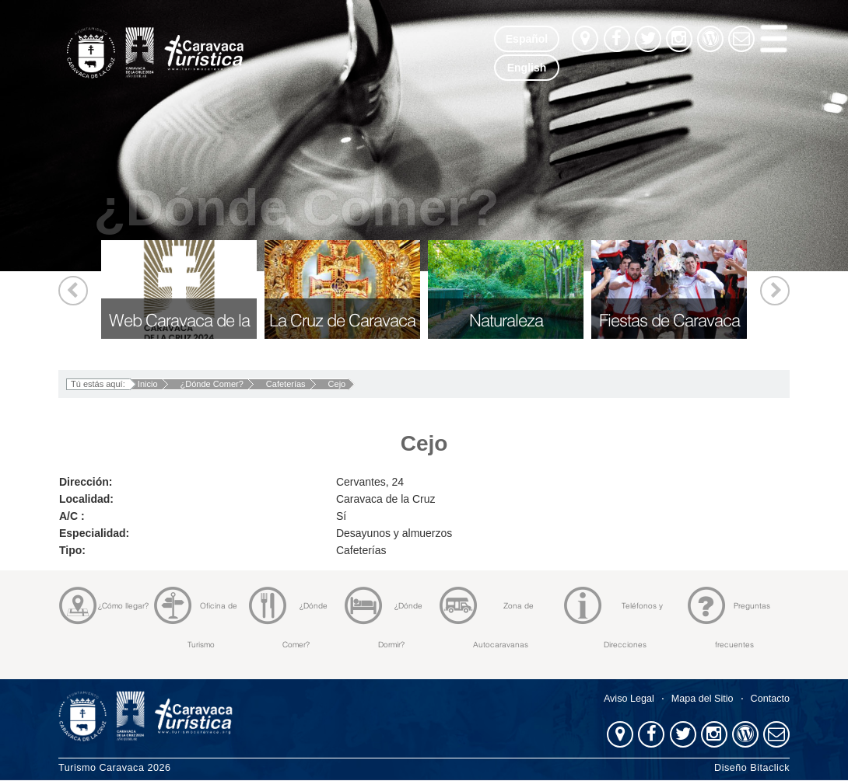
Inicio (148, 384)
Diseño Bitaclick (752, 767)
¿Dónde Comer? (212, 384)
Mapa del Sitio (702, 698)
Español (527, 39)
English (527, 67)
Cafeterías (286, 384)
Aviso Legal (629, 698)
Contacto (770, 698)
